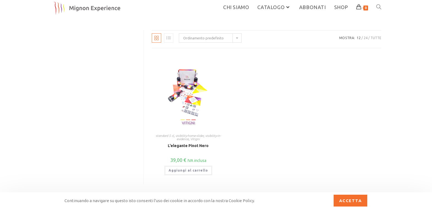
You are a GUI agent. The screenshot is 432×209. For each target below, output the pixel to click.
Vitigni (195, 139)
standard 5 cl (165, 135)
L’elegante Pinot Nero (188, 145)
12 (359, 38)
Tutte (376, 38)
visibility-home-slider (189, 135)
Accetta (350, 200)
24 (366, 38)
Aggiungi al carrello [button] (188, 170)
